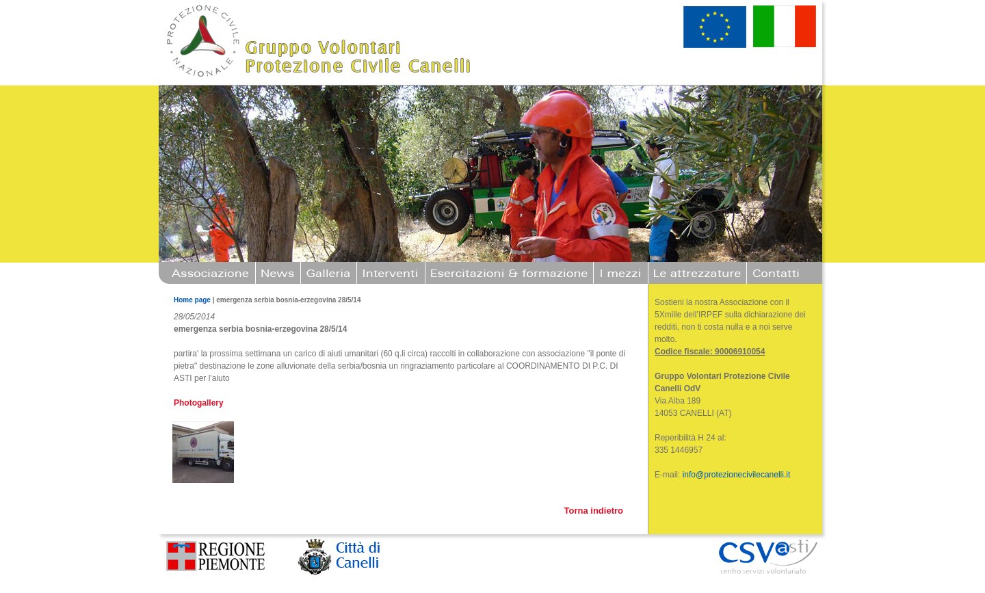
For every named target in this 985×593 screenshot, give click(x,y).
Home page (192, 300)
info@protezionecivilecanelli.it (737, 474)
